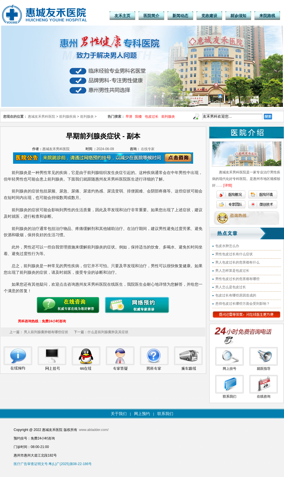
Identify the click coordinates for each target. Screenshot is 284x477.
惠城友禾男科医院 (41, 117)
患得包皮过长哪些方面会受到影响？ (242, 304)
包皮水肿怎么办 (227, 246)
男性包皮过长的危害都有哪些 (237, 279)
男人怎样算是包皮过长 (232, 271)
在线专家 (147, 149)
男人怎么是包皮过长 (230, 287)
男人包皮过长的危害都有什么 (237, 262)
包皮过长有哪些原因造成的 (235, 295)
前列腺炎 (168, 117)
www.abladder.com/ (93, 430)
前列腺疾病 (67, 117)
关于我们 (119, 413)
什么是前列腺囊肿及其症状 (107, 332)
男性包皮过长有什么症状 (234, 254)
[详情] (227, 185)
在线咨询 (263, 397)
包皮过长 (151, 117)
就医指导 (263, 369)
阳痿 (138, 117)
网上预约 (142, 413)
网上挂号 (229, 369)
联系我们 (229, 397)
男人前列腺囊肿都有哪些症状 (46, 332)
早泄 (129, 117)
